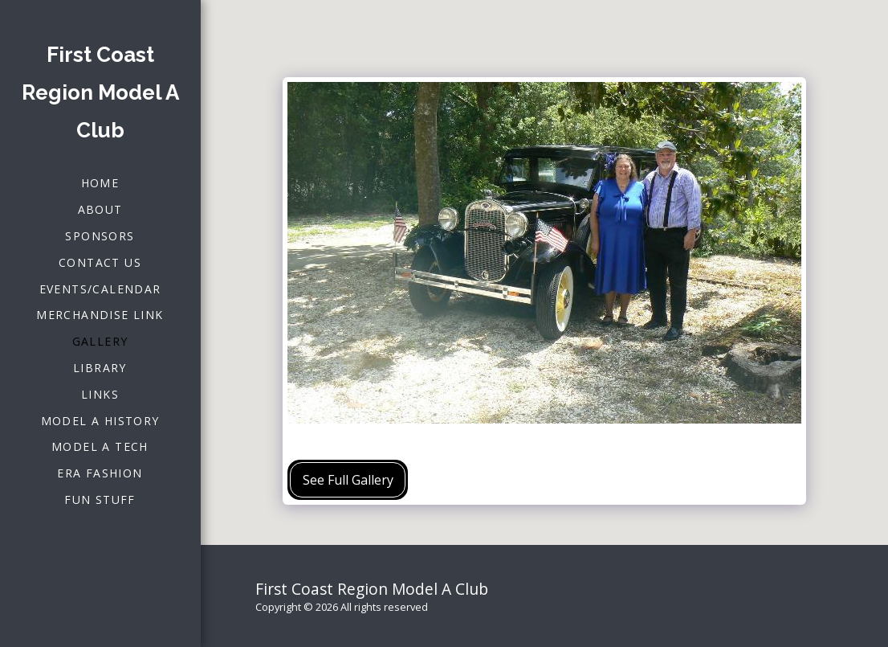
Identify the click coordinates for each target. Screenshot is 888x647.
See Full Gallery (348, 480)
